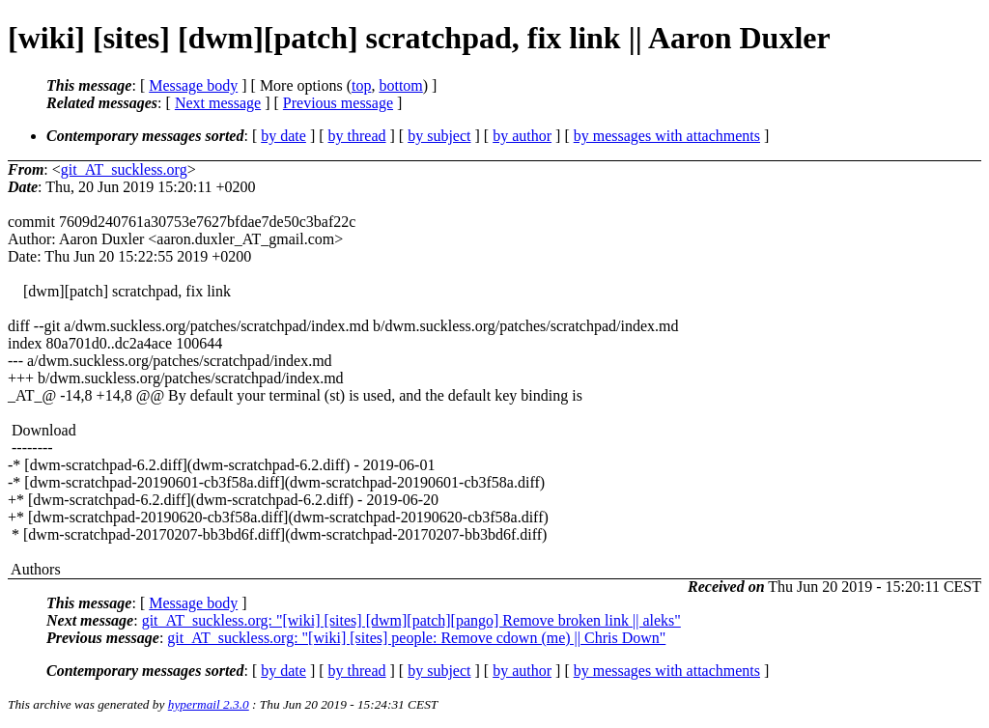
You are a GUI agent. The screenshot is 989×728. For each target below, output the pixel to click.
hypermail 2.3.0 (208, 704)
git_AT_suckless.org (124, 169)
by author (522, 135)
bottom (400, 85)
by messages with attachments (667, 135)
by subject (439, 135)
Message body (193, 85)
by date (283, 135)
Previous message (338, 103)
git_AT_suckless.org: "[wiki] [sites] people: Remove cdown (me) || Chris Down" (416, 638)
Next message (218, 103)
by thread (357, 135)
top (361, 85)
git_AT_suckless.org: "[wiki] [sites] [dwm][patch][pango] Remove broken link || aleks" (411, 620)
